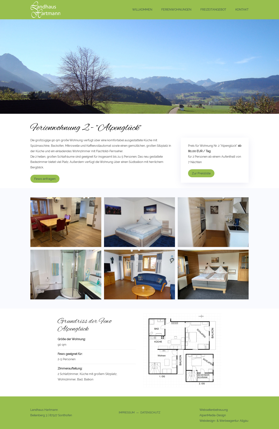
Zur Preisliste (201, 173)
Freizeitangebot (213, 9)
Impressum (127, 413)
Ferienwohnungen (176, 9)
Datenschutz (150, 413)
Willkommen (142, 9)
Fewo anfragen (45, 179)
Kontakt (242, 9)
